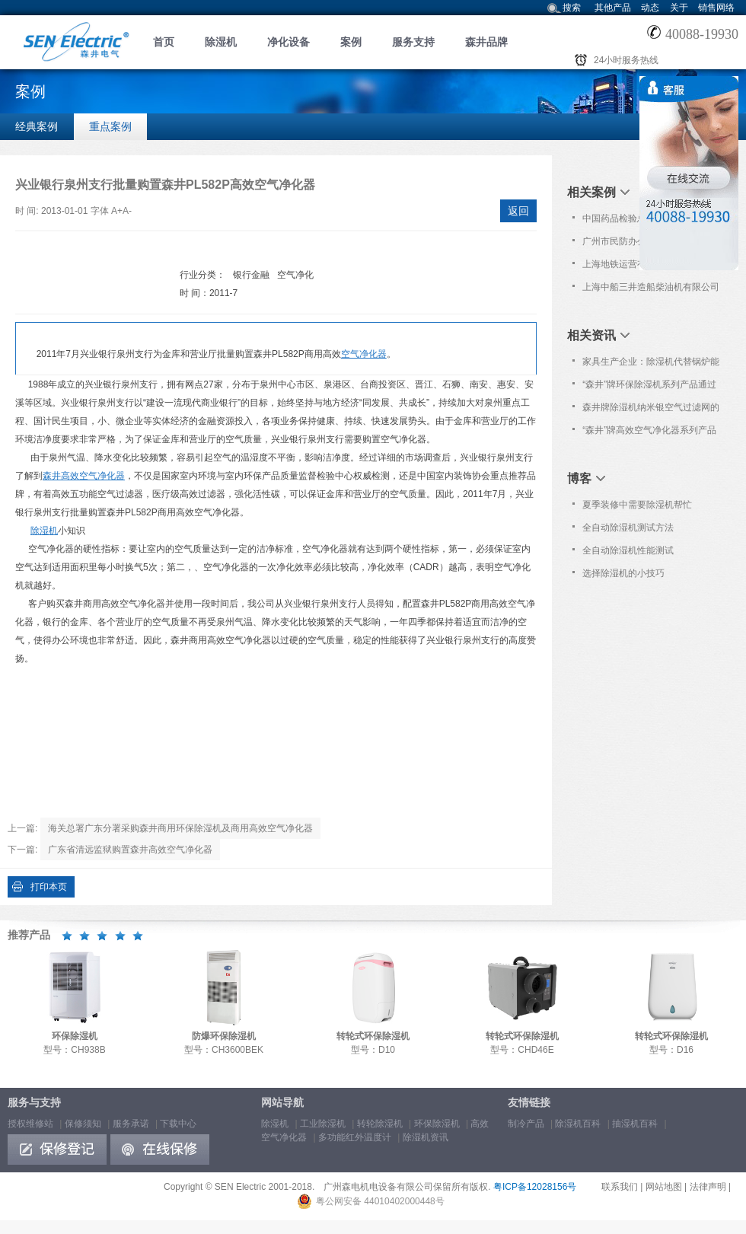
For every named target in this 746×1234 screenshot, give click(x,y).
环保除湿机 (437, 1123)
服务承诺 (131, 1123)
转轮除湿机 (380, 1123)
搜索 (572, 7)
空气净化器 (364, 354)
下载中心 (178, 1123)
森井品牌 (486, 42)
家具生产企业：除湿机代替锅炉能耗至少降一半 (650, 364)
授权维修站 (30, 1123)
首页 (163, 42)
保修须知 (83, 1123)
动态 (650, 7)
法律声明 (708, 1186)
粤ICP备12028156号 (534, 1186)
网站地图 (664, 1186)
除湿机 (221, 42)
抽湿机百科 (635, 1123)
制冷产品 (526, 1123)
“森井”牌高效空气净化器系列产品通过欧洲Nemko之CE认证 (649, 433)
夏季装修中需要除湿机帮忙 (637, 504)
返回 (518, 211)
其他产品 (613, 7)
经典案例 (36, 126)
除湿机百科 (578, 1123)
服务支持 (413, 42)
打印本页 (48, 887)
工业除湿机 (323, 1123)
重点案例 (110, 126)
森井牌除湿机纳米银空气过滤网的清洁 (650, 410)
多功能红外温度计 (354, 1137)
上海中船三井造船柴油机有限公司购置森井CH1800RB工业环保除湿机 (651, 290)
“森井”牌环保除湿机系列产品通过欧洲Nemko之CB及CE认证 (649, 387)
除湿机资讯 (425, 1137)
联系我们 (619, 1186)
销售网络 (716, 7)
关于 (679, 7)
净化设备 (288, 42)
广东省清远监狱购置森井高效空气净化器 (130, 849)
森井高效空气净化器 (84, 475)
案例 (351, 42)
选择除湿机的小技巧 (623, 573)
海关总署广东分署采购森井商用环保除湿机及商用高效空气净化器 (180, 828)
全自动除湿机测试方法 (628, 527)
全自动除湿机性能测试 (628, 550)
